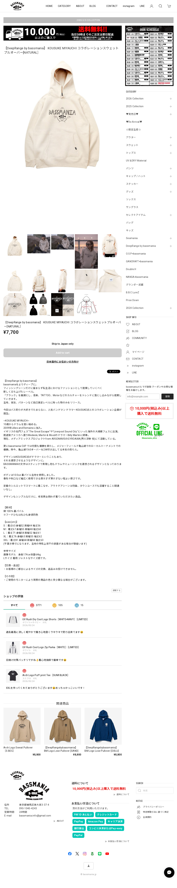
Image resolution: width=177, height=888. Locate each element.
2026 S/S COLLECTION (88, 20)
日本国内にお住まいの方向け (62, 361)
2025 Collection (135, 106)
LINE (142, 6)
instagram (129, 6)
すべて (14, 605)
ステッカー (132, 183)
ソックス (131, 199)
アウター (131, 137)
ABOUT (80, 6)
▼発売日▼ (132, 114)
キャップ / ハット (136, 176)
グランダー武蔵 (134, 284)
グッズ (129, 191)
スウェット (132, 145)
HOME (49, 6)
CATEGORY (64, 6)
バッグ (129, 222)
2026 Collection (135, 98)
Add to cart (62, 352)
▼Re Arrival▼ (134, 121)
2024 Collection (135, 308)
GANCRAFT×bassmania (139, 261)
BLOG (93, 6)
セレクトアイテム (136, 215)
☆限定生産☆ (133, 129)
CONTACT (112, 6)
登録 (167, 396)
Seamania (132, 238)
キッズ (129, 230)
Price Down (132, 300)
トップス (131, 152)
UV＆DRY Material (136, 160)
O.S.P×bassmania (136, 253)
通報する (116, 590)
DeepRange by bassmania (141, 246)
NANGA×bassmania (137, 277)
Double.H (131, 269)
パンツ (130, 168)
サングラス (132, 207)
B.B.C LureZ (132, 292)
